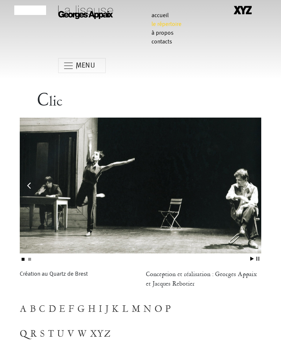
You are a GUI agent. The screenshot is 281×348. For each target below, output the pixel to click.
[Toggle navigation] (82, 65)
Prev (29, 185)
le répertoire (166, 24)
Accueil (160, 15)
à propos (162, 33)
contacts (161, 42)
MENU (85, 65)
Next (252, 185)
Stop (257, 259)
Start (252, 259)
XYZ (100, 334)
